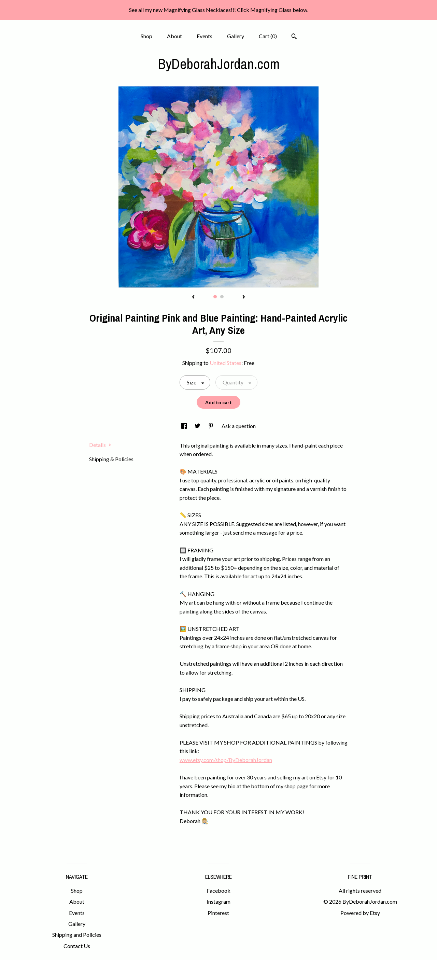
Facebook (218, 890)
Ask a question (239, 426)
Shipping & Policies (111, 459)
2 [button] (222, 296)
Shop (146, 36)
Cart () (268, 36)
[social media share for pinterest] (211, 426)
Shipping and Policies (76, 934)
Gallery (235, 36)
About (174, 36)
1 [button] (215, 296)
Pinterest (218, 912)
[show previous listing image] (193, 297)
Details (100, 444)
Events (204, 36)
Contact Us (77, 946)
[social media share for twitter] (198, 426)
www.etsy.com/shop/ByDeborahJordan (226, 760)
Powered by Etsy (360, 912)
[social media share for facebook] (184, 426)
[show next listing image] (243, 297)
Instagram (218, 901)
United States (225, 362)
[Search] (294, 37)
